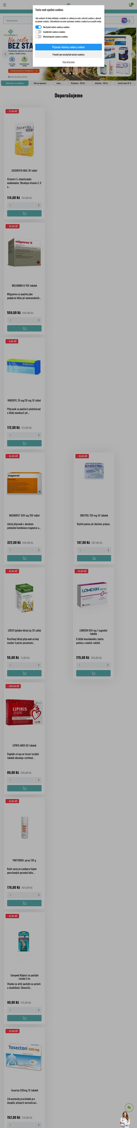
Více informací (69, 61)
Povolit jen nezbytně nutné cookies (68, 54)
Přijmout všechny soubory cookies (68, 47)
